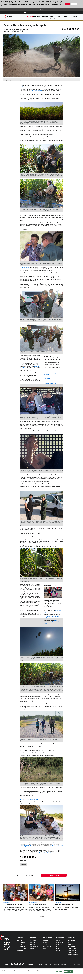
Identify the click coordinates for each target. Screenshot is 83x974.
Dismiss (79, 4)
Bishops (69, 942)
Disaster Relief (45, 940)
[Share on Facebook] (68, 29)
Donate (76, 17)
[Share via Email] (78, 29)
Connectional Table (72, 948)
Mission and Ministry (8, 902)
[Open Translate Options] (75, 32)
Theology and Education (47, 946)
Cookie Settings (77, 964)
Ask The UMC (52, 12)
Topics (58, 17)
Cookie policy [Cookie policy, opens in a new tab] (9, 971)
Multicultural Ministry (34, 946)
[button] (12, 964)
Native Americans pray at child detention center (52, 622)
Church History (46, 944)
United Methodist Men (21, 946)
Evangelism (33, 937)
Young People (20, 950)
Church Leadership (21, 942)
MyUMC (79, 12)
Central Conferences (72, 952)
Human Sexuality (59, 942)
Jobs (50, 964)
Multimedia (23, 864)
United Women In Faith (21, 948)
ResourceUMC (60, 12)
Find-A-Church (45, 12)
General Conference (52, 17)
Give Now (67, 4)
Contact (45, 964)
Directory (38, 12)
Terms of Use (63, 964)
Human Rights (59, 944)
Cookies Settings (58, 971)
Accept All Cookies (68, 971)
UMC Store (67, 12)
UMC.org (73, 12)
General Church (71, 937)
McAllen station (25, 267)
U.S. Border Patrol (24, 87)
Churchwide (65, 17)
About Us (69, 964)
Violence (58, 950)
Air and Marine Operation (36, 90)
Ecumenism (32, 948)
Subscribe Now (54, 875)
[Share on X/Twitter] (70, 29)
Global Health (45, 942)
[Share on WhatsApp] (73, 29)
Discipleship (32, 942)
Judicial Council (71, 944)
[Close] (81, 971)
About (71, 17)
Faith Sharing (58, 902)
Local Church (20, 937)
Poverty (57, 948)
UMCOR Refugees (48, 381)
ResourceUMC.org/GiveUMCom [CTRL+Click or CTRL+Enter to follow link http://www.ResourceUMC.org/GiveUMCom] (46, 852)
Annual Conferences (72, 950)
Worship (44, 948)
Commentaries (36, 17)
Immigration (45, 17)
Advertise (40, 964)
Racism (57, 946)
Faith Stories (19, 940)
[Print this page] (76, 29)
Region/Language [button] (30, 12)
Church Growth (33, 940)
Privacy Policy (56, 964)
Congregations (20, 944)
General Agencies (71, 946)
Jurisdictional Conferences (73, 954)
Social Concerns (33, 902)
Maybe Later (73, 4)
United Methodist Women (50, 383)
